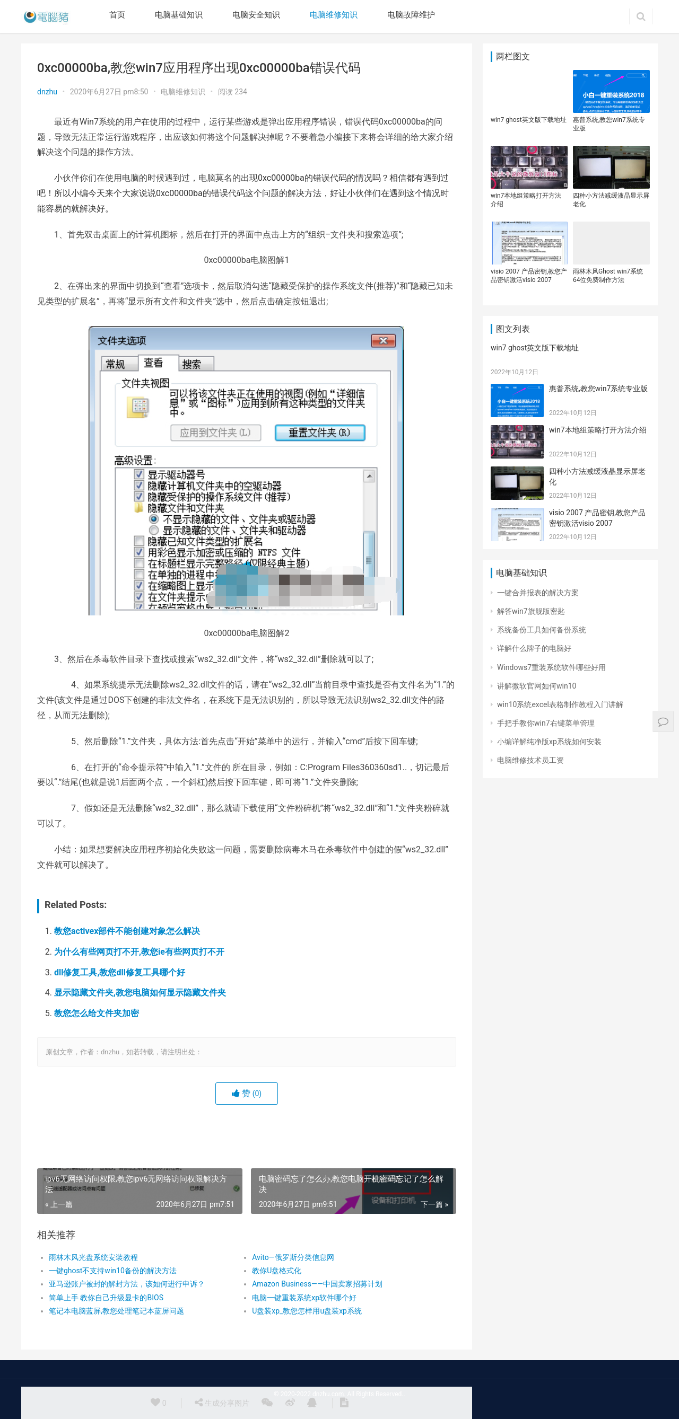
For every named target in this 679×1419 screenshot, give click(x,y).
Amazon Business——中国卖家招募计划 (317, 1284)
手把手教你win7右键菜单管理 (546, 723)
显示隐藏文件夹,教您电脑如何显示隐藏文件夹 (140, 993)
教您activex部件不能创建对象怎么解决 (127, 931)
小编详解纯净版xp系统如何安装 (549, 741)
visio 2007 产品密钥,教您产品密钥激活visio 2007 (529, 276)
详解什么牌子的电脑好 (534, 648)
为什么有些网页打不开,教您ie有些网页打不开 (139, 952)
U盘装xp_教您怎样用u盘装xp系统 (307, 1311)
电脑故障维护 (411, 15)
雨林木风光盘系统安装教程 (93, 1257)
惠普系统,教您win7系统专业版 (609, 124)
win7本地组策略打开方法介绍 (526, 200)
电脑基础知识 (179, 15)
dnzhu (47, 91)
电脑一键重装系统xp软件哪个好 (304, 1297)
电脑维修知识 (334, 15)
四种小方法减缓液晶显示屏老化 (611, 200)
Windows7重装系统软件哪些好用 (551, 667)
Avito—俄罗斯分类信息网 (293, 1257)
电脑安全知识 (256, 15)
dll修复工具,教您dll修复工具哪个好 (119, 972)
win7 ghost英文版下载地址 (529, 120)
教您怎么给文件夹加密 (96, 1013)
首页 (117, 15)
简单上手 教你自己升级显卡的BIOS (106, 1297)
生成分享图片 (222, 1402)
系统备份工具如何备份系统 (541, 629)
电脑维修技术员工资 (530, 760)
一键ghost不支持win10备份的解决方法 (113, 1270)
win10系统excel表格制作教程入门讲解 (560, 704)
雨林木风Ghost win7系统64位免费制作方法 (608, 276)
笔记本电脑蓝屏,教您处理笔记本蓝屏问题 (116, 1311)
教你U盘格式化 (276, 1270)
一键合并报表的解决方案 (538, 592)
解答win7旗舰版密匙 (531, 611)
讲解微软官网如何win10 (536, 686)
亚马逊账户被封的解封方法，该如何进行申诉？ (127, 1284)
